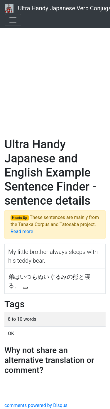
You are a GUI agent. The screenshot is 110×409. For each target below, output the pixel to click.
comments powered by (35, 405)
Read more (22, 231)
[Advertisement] (55, 75)
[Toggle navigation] (13, 20)
